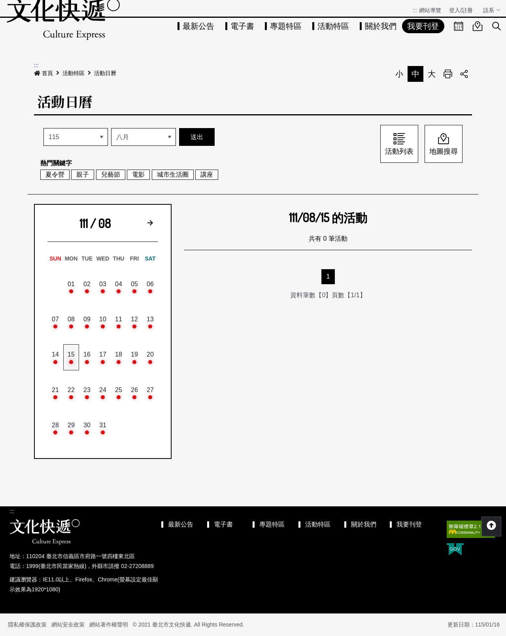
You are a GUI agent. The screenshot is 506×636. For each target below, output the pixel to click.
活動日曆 (105, 73)
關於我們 (380, 26)
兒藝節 (110, 174)
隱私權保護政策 (27, 624)
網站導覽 (430, 10)
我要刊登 (423, 26)
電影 (138, 174)
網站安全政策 (68, 624)
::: (415, 10)
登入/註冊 (461, 10)
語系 (489, 10)
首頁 (43, 73)
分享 (464, 74)
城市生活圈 (173, 174)
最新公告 (198, 26)
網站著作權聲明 (108, 624)
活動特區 (333, 26)
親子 (82, 174)
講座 (206, 174)
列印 (448, 74)
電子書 (242, 26)
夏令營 (54, 174)
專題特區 (286, 26)
